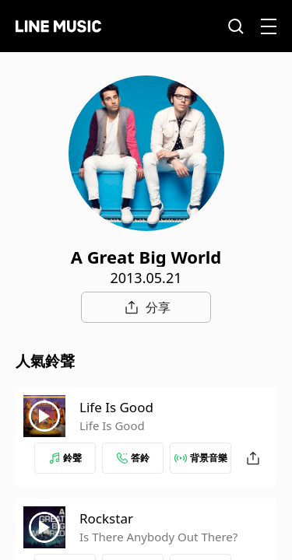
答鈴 (133, 457)
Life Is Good (116, 407)
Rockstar (106, 518)
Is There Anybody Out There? (158, 536)
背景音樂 (200, 457)
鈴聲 (65, 457)
